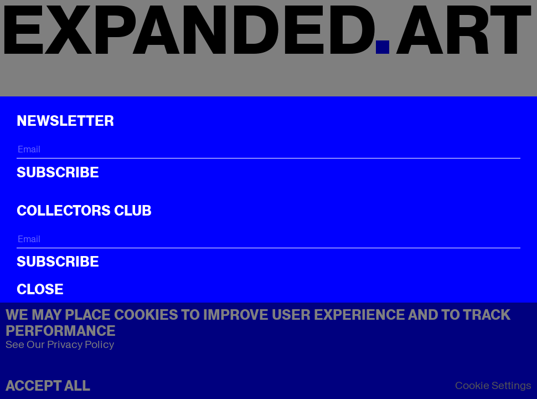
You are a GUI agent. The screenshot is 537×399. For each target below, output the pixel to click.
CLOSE (40, 289)
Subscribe (58, 172)
